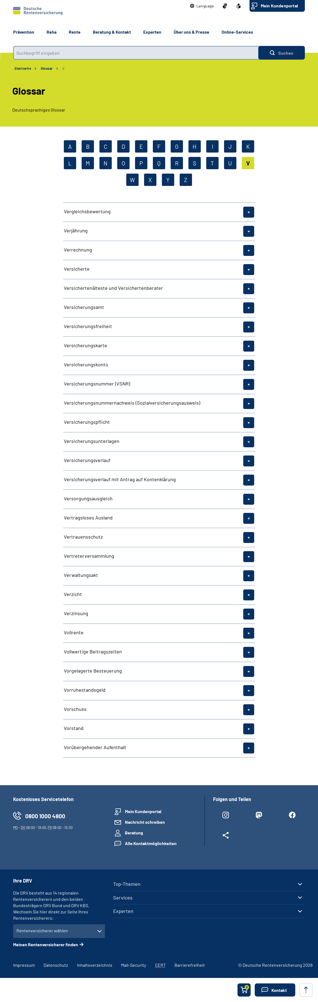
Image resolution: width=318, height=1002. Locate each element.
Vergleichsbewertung (87, 211)
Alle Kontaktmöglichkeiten (151, 843)
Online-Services (237, 31)
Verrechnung (78, 249)
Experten (123, 910)
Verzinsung (76, 613)
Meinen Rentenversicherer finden (45, 944)
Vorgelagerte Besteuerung (93, 670)
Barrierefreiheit (189, 965)
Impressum (24, 965)
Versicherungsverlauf (87, 460)
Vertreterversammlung (89, 555)
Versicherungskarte (85, 345)
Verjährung (76, 230)
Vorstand (74, 728)
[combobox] (135, 53)
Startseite (23, 68)
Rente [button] (75, 31)
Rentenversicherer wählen (42, 930)
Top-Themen (127, 883)
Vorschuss (75, 708)
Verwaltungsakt (81, 574)
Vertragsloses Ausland (88, 517)
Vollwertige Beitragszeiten (93, 651)
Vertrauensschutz (83, 536)
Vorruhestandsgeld (84, 689)
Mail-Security (133, 965)
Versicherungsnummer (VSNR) (97, 383)
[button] (202, 6)
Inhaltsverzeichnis (94, 965)
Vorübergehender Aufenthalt (95, 747)
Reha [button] (51, 31)
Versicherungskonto (86, 364)
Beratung (134, 832)
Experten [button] (152, 31)
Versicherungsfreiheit (88, 326)
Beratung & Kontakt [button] (112, 31)
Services (123, 897)
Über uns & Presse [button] (191, 31)
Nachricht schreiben (145, 822)
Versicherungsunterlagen (91, 441)
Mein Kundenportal (279, 5)
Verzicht (73, 594)
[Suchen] (281, 53)
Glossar (47, 68)
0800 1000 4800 (45, 816)
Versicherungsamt (84, 307)
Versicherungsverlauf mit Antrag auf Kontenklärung (120, 479)
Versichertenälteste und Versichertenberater (113, 287)
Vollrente (74, 632)
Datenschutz (56, 965)
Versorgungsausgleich (88, 498)
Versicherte (77, 268)
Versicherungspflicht (87, 421)
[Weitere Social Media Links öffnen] (225, 836)
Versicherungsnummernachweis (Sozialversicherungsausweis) (132, 402)
